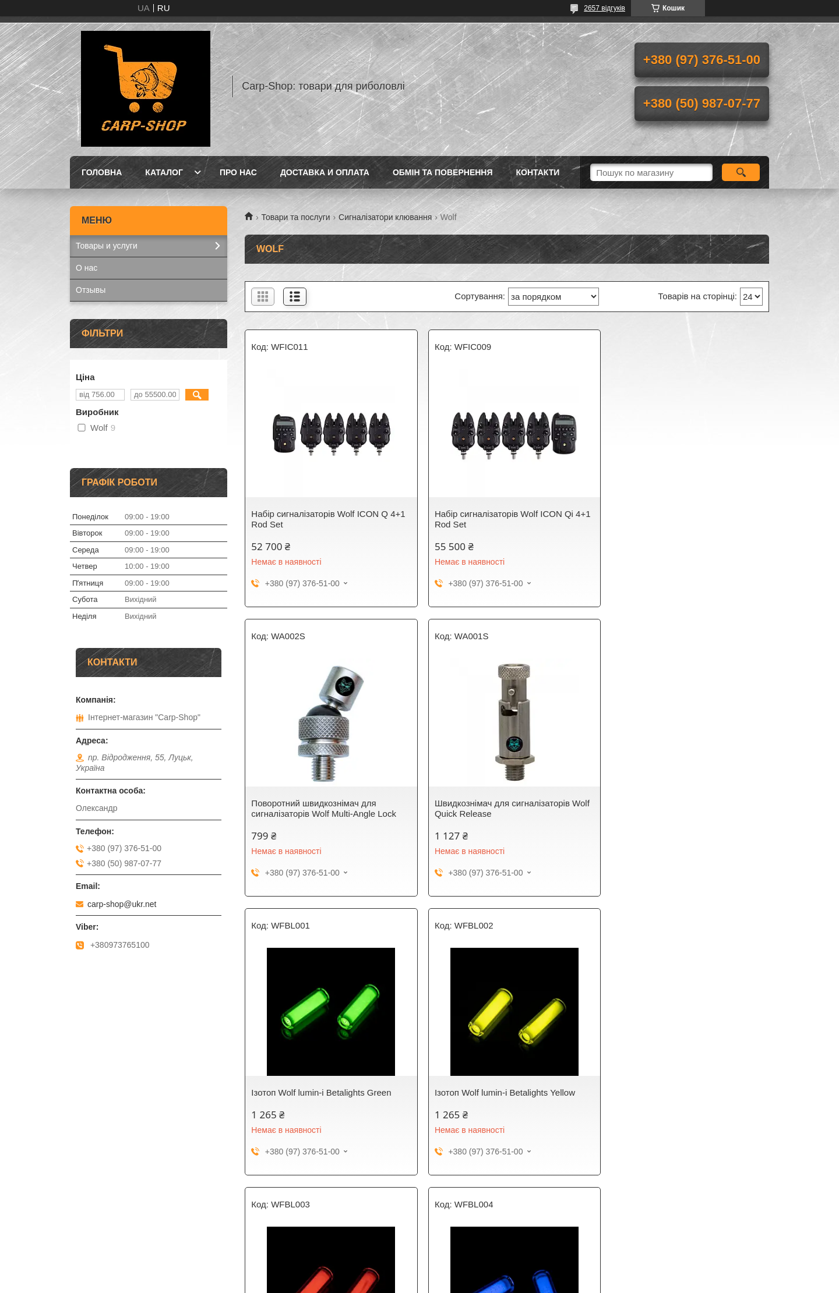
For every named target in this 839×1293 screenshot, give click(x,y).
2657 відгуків (604, 8)
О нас (86, 267)
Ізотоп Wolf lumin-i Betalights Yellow (678, 803)
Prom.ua (474, 1271)
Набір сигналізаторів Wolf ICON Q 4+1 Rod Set (328, 519)
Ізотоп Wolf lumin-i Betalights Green (499, 803)
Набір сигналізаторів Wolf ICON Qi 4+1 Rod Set (498, 519)
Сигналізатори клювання (385, 217)
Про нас (238, 172)
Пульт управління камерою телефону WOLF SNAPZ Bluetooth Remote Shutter (683, 1102)
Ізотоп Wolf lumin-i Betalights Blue (496, 1092)
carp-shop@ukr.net (122, 904)
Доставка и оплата (324, 172)
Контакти (538, 172)
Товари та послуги (295, 217)
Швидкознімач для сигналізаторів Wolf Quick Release (318, 808)
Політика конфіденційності (515, 1282)
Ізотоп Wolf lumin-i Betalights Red (317, 1092)
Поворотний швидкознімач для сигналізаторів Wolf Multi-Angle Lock (680, 519)
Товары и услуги (107, 245)
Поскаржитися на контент (424, 1282)
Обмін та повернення (443, 172)
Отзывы (90, 290)
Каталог (164, 172)
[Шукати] (741, 172)
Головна (102, 172)
